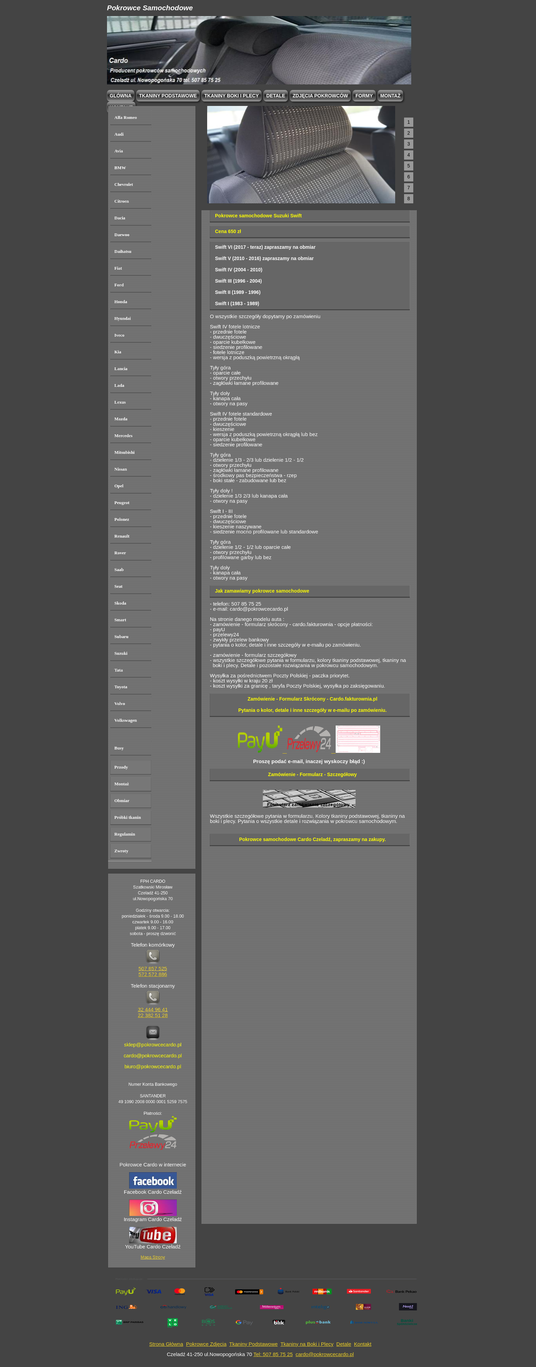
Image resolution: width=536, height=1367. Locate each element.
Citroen (122, 201)
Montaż (390, 95)
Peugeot (122, 502)
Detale (275, 95)
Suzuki (121, 653)
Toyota (121, 686)
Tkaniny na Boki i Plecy (306, 1344)
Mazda (121, 418)
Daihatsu (123, 251)
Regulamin (125, 834)
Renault (122, 536)
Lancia (121, 368)
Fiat (118, 268)
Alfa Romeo (126, 117)
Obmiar (122, 800)
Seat (119, 586)
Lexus (120, 402)
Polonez (122, 519)
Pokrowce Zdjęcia (206, 1344)
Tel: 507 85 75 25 (273, 1354)
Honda (121, 301)
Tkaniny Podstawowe (253, 1344)
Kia (118, 351)
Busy (119, 747)
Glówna (121, 95)
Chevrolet (124, 184)
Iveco (120, 335)
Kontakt (363, 1344)
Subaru (122, 636)
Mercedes (124, 435)
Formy (364, 95)
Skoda (120, 603)
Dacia (120, 217)
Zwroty (122, 850)
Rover (120, 552)
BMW (120, 167)
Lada (119, 385)
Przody (121, 767)
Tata (119, 670)
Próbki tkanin (128, 817)
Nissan (121, 469)
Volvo (120, 703)
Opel (119, 485)
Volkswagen (126, 720)
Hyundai (123, 318)
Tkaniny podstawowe (168, 95)
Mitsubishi (125, 452)
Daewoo (122, 234)
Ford (119, 284)
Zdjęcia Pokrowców (320, 95)
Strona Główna (166, 1344)
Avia (119, 150)
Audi (119, 134)
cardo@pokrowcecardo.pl (325, 1354)
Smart (120, 619)
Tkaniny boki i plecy (231, 95)
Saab (119, 569)
